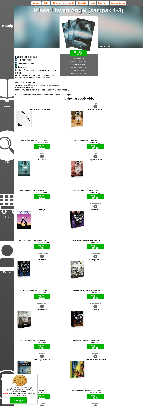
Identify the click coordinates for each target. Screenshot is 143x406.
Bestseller (82, 3)
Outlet (46, 3)
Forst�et (18, 400)
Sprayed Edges (118, 3)
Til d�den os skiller (24, 60)
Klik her (5, 393)
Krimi (92, 3)
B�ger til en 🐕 (83, 400)
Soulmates (20, 67)
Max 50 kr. (72, 400)
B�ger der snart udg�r (63, 3)
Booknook (103, 3)
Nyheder (36, 3)
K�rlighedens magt (24, 63)
